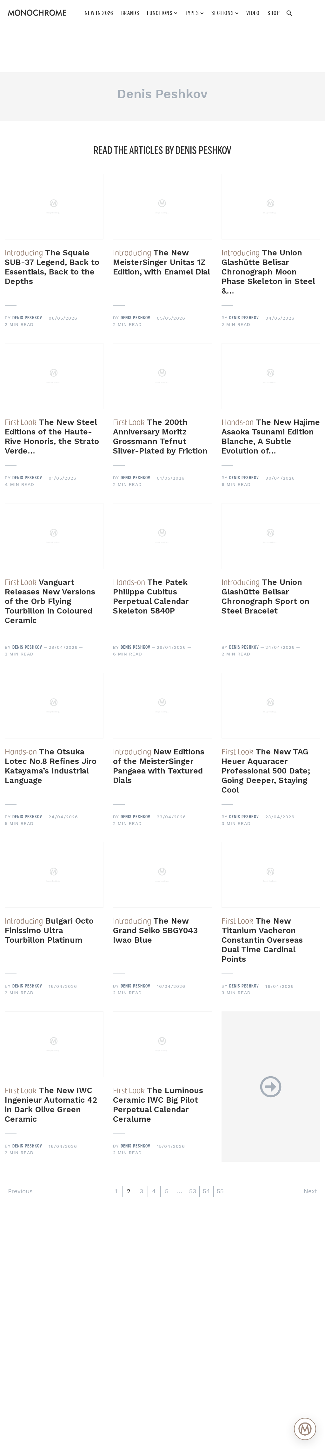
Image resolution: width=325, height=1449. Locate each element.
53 (192, 1191)
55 (220, 1191)
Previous (20, 1191)
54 (206, 1191)
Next (310, 1191)
